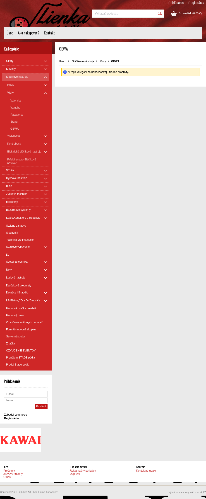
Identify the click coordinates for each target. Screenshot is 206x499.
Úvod (10, 33)
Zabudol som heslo (15, 414)
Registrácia (196, 3)
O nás (7, 477)
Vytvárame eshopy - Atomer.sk (187, 492)
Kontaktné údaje (146, 470)
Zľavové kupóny (13, 473)
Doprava (75, 473)
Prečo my (9, 470)
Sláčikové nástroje (83, 61)
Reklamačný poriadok (83, 470)
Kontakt (49, 33)
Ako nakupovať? (28, 33)
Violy (103, 61)
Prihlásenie (176, 3)
